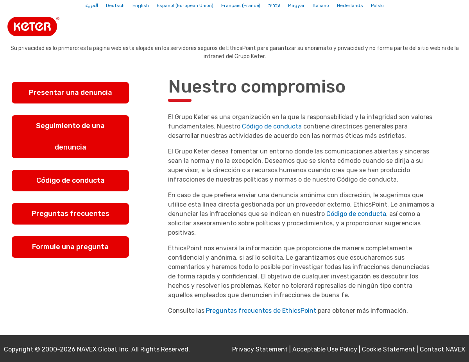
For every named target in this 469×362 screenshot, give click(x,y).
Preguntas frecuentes (70, 213)
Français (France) (240, 5)
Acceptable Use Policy (324, 349)
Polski (377, 5)
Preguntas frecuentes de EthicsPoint (261, 310)
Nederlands (350, 5)
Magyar (296, 5)
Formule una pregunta (70, 247)
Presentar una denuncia (70, 92)
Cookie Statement (388, 349)
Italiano (321, 5)
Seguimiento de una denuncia (70, 136)
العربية (91, 5)
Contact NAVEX (442, 349)
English (140, 5)
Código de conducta (70, 180)
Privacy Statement (260, 349)
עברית (274, 5)
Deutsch (115, 5)
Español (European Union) (185, 5)
